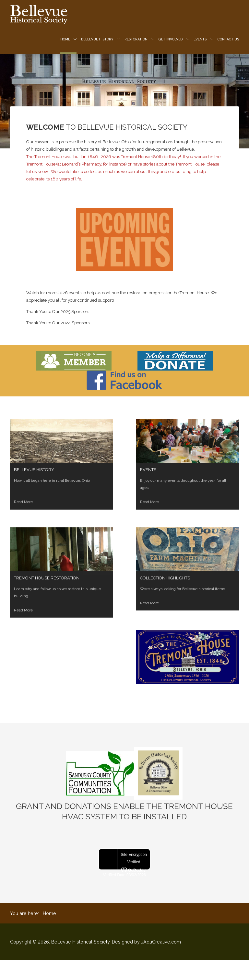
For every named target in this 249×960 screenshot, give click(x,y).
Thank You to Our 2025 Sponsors (57, 311)
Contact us (228, 39)
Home (65, 39)
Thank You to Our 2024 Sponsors (57, 322)
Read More (23, 610)
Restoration (136, 39)
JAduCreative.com (161, 941)
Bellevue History (97, 39)
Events (200, 39)
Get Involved (171, 39)
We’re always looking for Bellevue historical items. (183, 589)
